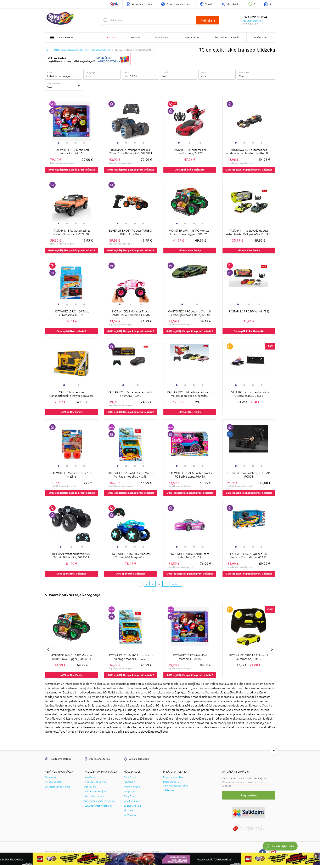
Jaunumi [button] (135, 37)
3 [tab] (76, 143)
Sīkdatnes (168, 790)
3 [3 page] (153, 583)
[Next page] (176, 584)
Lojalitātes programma (57, 786)
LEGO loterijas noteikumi (98, 805)
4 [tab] (84, 143)
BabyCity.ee (130, 796)
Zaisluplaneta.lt (132, 805)
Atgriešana (90, 786)
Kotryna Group (132, 786)
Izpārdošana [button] (161, 37)
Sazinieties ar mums (95, 796)
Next (272, 649)
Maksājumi (90, 777)
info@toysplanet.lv (252, 20)
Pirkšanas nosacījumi (95, 791)
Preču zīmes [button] (261, 37)
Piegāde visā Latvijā (95, 781)
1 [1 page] (141, 583)
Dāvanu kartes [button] (191, 37)
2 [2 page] (147, 583)
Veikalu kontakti (54, 781)
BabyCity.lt (130, 791)
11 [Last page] (166, 583)
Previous (48, 649)
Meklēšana (208, 20)
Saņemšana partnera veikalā (99, 801)
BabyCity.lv (130, 777)
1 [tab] (58, 143)
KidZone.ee (130, 815)
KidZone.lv (130, 781)
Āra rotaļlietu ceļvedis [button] (226, 37)
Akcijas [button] (111, 37)
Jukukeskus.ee (132, 801)
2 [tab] (67, 143)
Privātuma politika (173, 777)
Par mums (50, 777)
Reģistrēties (249, 795)
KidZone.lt (129, 810)
